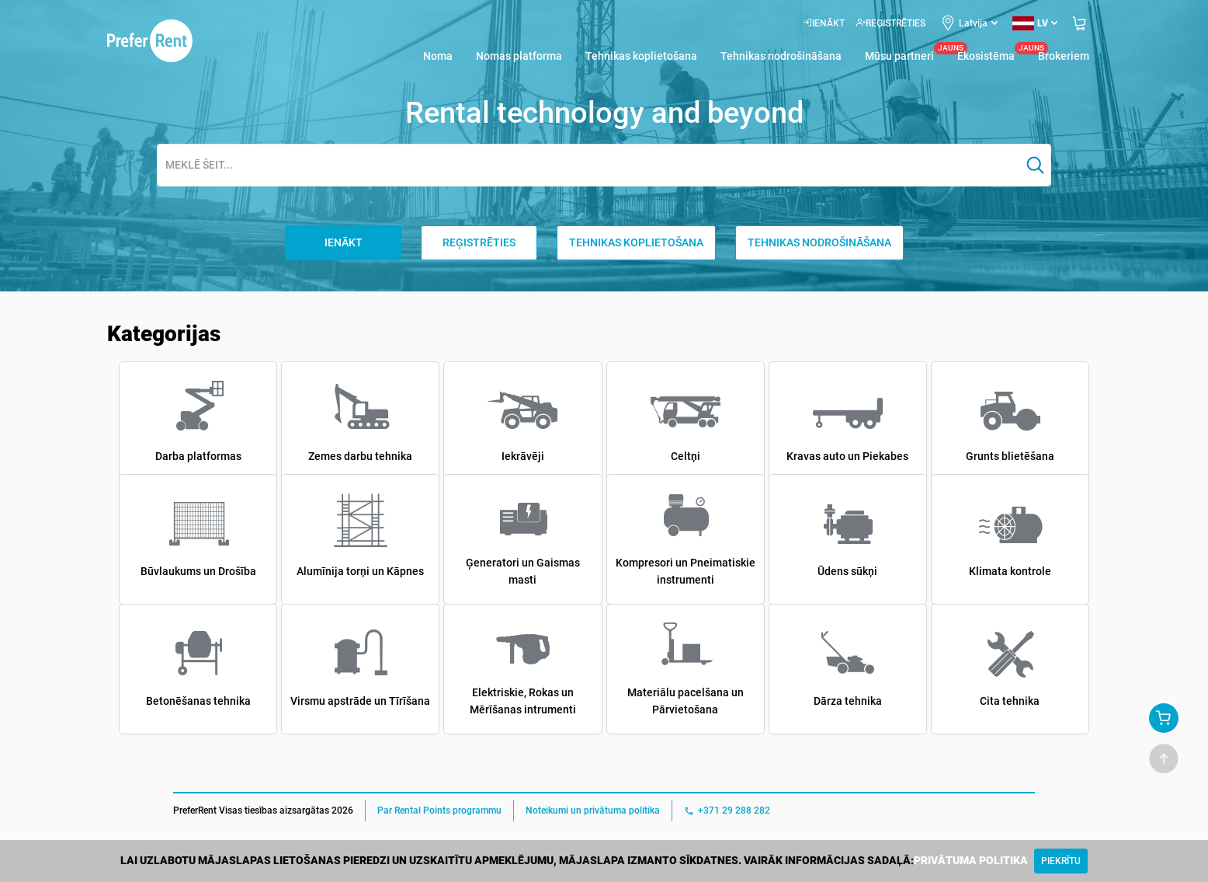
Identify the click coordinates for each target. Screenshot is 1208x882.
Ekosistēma (986, 55)
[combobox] (589, 166)
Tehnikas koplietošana (641, 56)
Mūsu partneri (899, 55)
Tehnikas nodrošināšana (781, 56)
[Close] (1061, 861)
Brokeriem (1063, 56)
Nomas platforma (519, 56)
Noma (438, 56)
